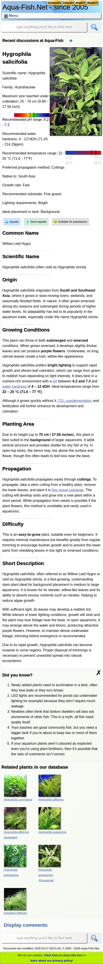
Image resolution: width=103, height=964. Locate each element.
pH (55, 381)
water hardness (14, 386)
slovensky (54, 2)
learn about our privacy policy (51, 960)
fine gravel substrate (68, 490)
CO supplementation (75, 401)
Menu (13, 16)
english (80, 2)
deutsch (92, 2)
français (68, 2)
